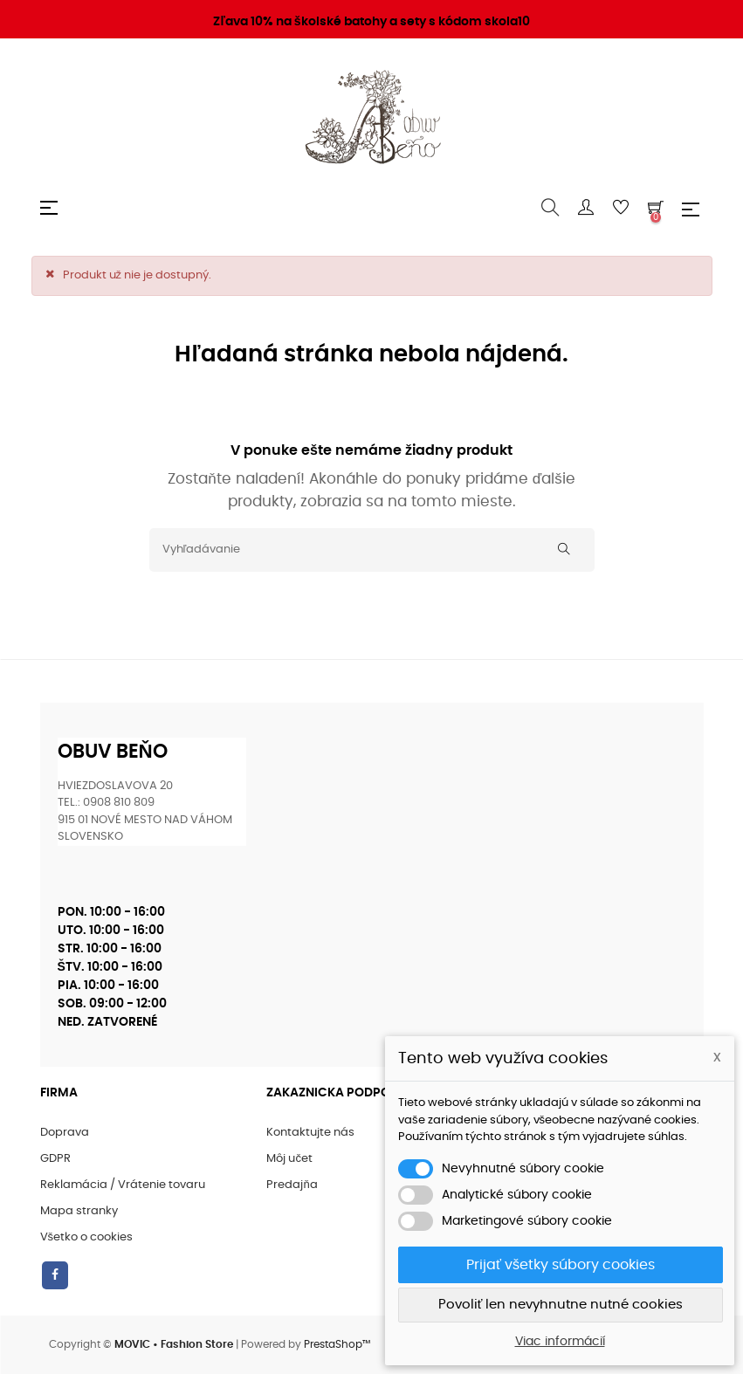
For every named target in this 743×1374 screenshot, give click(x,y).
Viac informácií (560, 1342)
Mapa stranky (79, 1211)
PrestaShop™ (337, 1344)
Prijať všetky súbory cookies (560, 1265)
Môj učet (289, 1158)
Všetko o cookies (87, 1237)
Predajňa (291, 1185)
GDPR (55, 1158)
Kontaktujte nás (310, 1132)
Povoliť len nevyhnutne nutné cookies (561, 1304)
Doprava (64, 1132)
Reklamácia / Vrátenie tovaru (122, 1185)
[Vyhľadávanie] (371, 549)
